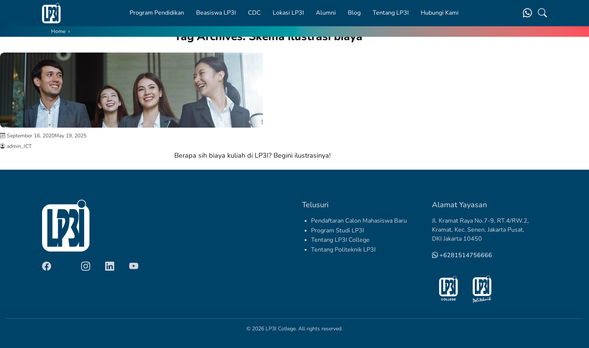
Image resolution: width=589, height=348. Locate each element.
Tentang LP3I (391, 13)
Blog (354, 13)
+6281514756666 (462, 255)
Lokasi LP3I (288, 13)
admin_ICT (19, 146)
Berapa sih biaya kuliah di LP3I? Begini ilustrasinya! (252, 155)
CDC (254, 13)
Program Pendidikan (157, 13)
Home (58, 31)
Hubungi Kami (440, 13)
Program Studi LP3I (337, 230)
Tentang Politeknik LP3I (343, 250)
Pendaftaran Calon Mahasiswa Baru (359, 221)
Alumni (326, 13)
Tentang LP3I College (340, 240)
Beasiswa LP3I (216, 13)
